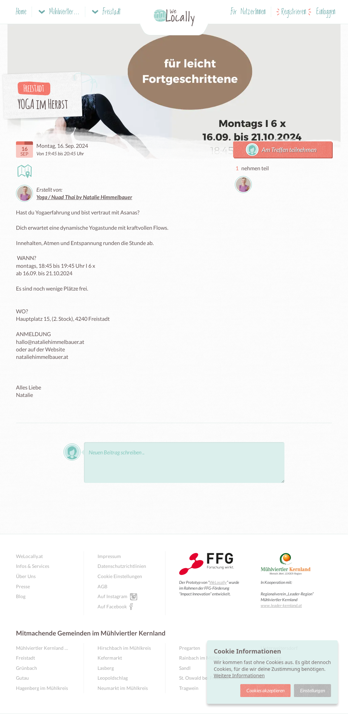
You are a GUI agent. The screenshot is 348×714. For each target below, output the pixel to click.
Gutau (22, 678)
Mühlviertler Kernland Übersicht (43, 648)
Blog (20, 596)
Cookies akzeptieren (265, 690)
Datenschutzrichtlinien (122, 566)
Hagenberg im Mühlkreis (42, 688)
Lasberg (106, 668)
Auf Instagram (112, 596)
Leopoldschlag (113, 678)
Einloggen (325, 12)
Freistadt (25, 658)
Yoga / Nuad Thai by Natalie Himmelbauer (84, 197)
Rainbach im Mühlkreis (203, 658)
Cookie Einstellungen (120, 576)
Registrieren (293, 12)
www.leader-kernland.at (281, 605)
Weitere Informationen (239, 675)
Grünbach (26, 668)
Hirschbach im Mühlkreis (124, 648)
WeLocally (218, 582)
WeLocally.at (29, 556)
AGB (102, 586)
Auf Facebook (112, 606)
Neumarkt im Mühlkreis (123, 688)
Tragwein (188, 688)
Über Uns (26, 576)
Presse (23, 586)
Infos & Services (32, 566)
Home (21, 12)
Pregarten (189, 648)
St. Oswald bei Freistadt (204, 678)
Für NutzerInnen (248, 12)
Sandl (185, 668)
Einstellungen (312, 690)
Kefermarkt (110, 658)
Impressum (109, 556)
